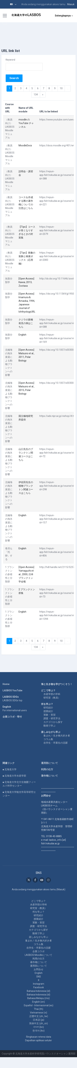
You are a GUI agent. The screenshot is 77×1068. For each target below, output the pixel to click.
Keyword (10, 59)
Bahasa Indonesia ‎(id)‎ (38, 991)
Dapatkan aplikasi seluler (38, 1040)
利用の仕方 (47, 769)
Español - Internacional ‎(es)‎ (38, 1005)
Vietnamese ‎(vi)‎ (38, 1012)
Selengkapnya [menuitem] (63, 15)
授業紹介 (48, 711)
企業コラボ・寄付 (12, 716)
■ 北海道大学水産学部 (14, 775)
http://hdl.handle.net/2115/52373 (57, 567)
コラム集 (48, 739)
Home (6, 684)
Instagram (38, 983)
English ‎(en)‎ (38, 1001)
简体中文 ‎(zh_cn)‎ (38, 1023)
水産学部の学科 (51, 694)
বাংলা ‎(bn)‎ (38, 1027)
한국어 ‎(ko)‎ (38, 1030)
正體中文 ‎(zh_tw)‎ (38, 1016)
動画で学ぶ (49, 725)
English (38, 973)
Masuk (70, 4)
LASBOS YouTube (12, 690)
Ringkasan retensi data (38, 1036)
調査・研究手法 (51, 718)
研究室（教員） (51, 697)
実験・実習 (49, 714)
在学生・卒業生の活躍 (55, 742)
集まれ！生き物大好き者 (56, 735)
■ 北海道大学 (9, 769)
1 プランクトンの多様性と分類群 (9, 574)
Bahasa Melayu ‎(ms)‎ (38, 998)
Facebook (38, 987)
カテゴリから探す (53, 722)
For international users (15, 710)
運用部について (49, 763)
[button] (13, 4)
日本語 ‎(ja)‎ (38, 1019)
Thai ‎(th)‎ (38, 1009)
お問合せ (38, 969)
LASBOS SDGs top (12, 700)
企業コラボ (38, 951)
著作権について (49, 775)
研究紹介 (48, 707)
